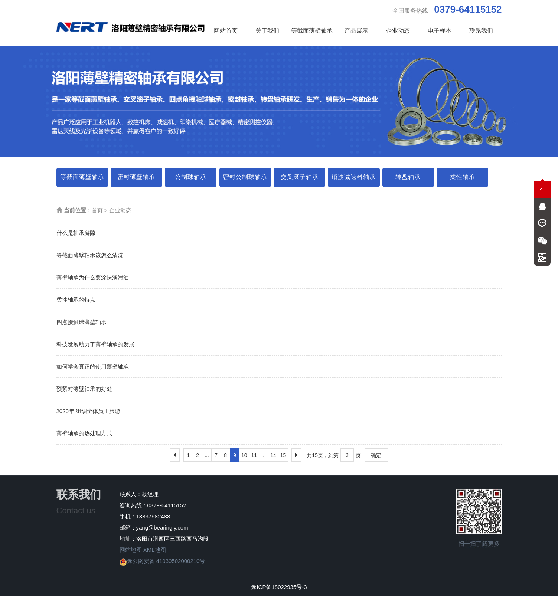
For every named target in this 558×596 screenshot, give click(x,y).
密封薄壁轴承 (136, 177)
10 (244, 455)
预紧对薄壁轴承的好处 (84, 389)
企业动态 (398, 30)
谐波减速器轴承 (354, 177)
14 (273, 455)
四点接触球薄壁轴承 (81, 322)
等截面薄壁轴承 (312, 30)
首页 (97, 210)
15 (283, 455)
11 (254, 455)
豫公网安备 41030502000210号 (162, 561)
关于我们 (267, 30)
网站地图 (131, 550)
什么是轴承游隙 (75, 233)
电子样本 (439, 30)
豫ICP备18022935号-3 (279, 587)
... (207, 455)
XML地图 (154, 550)
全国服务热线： (447, 9)
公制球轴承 (190, 177)
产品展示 (356, 30)
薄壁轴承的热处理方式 (84, 433)
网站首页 (226, 30)
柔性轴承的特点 (75, 300)
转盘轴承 (408, 177)
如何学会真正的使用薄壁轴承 (92, 366)
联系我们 (481, 30)
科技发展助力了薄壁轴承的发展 (95, 344)
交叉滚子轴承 (300, 177)
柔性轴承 (462, 177)
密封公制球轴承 (245, 177)
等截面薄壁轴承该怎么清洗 (89, 255)
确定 (376, 455)
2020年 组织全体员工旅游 (88, 411)
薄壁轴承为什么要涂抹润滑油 (92, 277)
